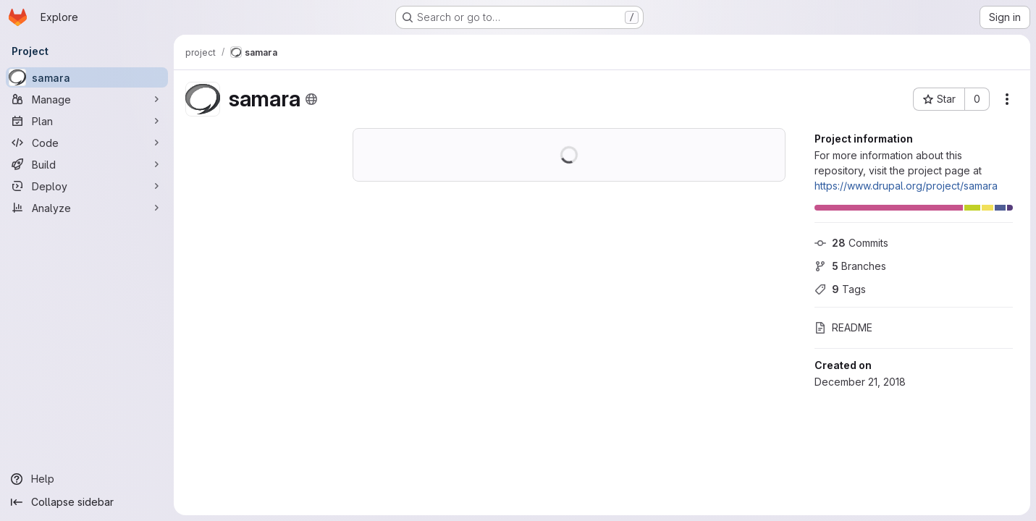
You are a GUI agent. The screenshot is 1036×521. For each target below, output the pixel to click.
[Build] (87, 164)
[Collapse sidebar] (87, 502)
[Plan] (87, 121)
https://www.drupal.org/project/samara (906, 185)
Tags (840, 289)
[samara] (87, 77)
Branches (850, 266)
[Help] (87, 479)
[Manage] (87, 99)
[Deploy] (87, 186)
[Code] (87, 142)
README (843, 327)
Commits (851, 243)
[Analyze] (87, 208)
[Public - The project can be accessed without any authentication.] (311, 99)
